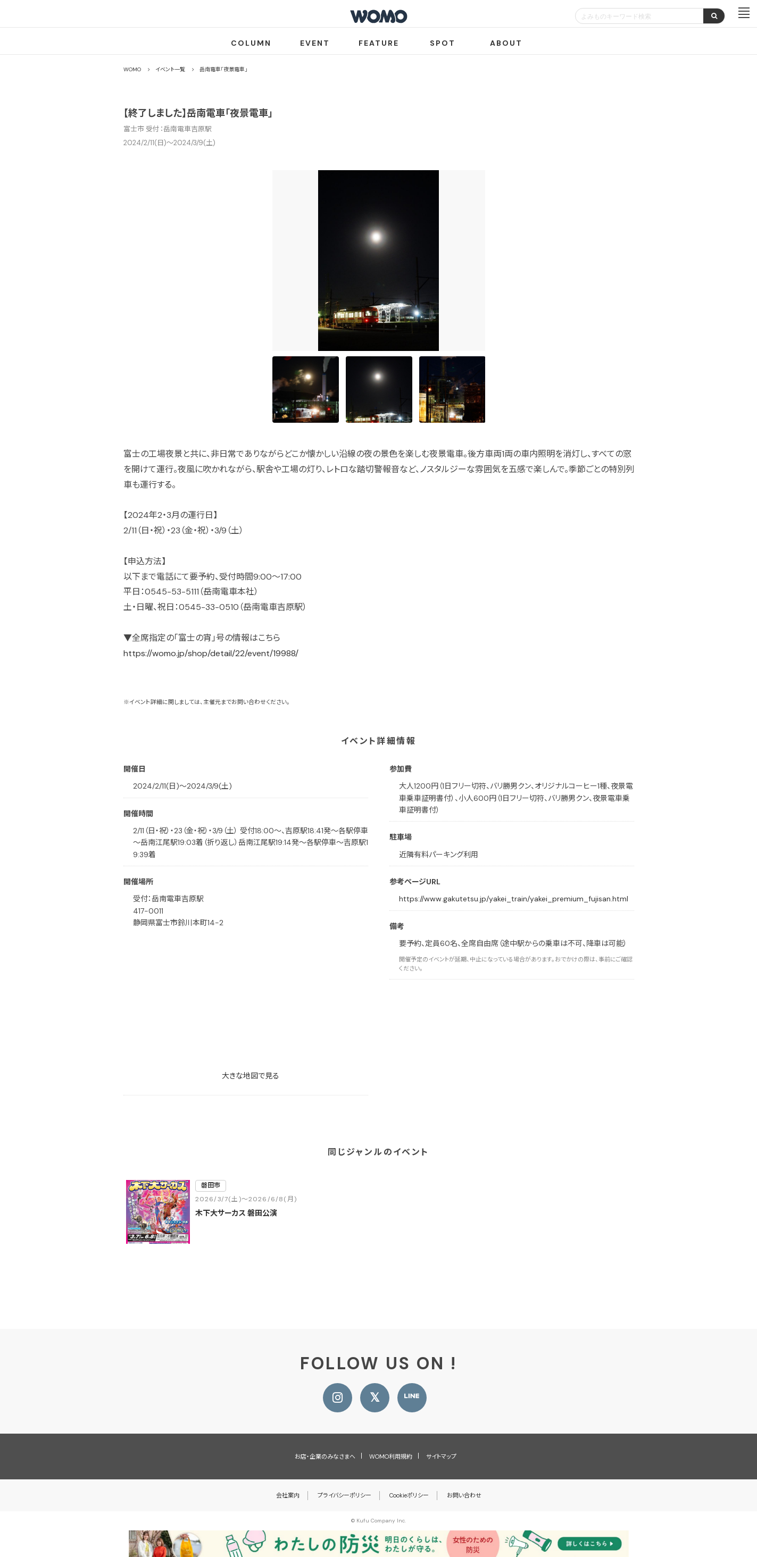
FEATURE (379, 43)
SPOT (442, 43)
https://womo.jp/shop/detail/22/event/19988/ (210, 653)
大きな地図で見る (250, 1076)
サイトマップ (441, 1456)
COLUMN (251, 43)
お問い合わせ (464, 1495)
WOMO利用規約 (390, 1456)
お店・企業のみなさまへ (325, 1456)
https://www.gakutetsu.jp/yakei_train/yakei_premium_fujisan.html (513, 898)
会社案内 (288, 1495)
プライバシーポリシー (344, 1495)
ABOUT (506, 43)
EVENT (315, 43)
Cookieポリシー (409, 1495)
